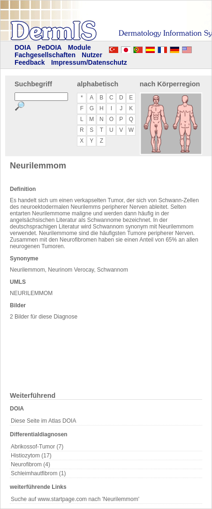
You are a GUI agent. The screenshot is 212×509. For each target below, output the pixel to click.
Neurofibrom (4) (30, 464)
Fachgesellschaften (45, 55)
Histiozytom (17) (31, 455)
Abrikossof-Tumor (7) (37, 446)
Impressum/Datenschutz (89, 62)
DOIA (23, 47)
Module (79, 47)
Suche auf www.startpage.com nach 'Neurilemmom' (75, 499)
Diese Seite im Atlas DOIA (43, 421)
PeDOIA (49, 47)
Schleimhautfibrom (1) (38, 473)
